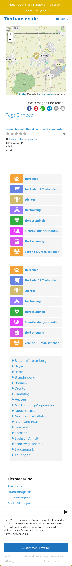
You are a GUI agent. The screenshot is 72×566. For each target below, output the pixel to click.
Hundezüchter (17, 139)
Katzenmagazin (19, 497)
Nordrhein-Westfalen (29, 416)
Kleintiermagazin (21, 502)
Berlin (18, 372)
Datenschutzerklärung (29, 556)
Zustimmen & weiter (36, 548)
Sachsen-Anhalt (25, 438)
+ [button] (10, 34)
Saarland (20, 427)
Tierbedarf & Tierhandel (41, 189)
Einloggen (55, 4)
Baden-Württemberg (29, 360)
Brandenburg (23, 377)
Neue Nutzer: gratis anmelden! (27, 4)
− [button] (10, 39)
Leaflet (22, 94)
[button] (66, 512)
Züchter (34, 139)
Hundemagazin (19, 491)
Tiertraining (33, 210)
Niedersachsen (24, 410)
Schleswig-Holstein (27, 443)
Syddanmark (23, 449)
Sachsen (19, 433)
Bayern (19, 366)
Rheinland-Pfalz (25, 421)
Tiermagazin (17, 486)
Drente (18, 388)
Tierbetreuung (34, 241)
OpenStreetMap (46, 94)
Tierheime (31, 179)
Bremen (19, 383)
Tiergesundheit (35, 220)
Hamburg (20, 394)
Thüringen (21, 455)
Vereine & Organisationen (42, 251)
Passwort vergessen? (37, 10)
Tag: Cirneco (19, 114)
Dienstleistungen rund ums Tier (43, 231)
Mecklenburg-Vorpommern (34, 405)
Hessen (19, 399)
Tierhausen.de (21, 18)
